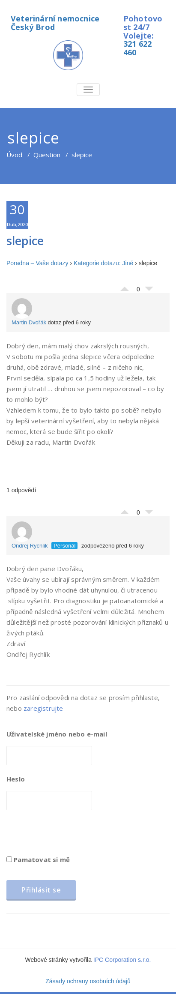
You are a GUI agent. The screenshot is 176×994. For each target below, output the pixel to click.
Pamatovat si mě (38, 859)
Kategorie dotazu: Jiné (103, 263)
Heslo (15, 779)
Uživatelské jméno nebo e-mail (56, 734)
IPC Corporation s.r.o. (122, 959)
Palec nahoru (124, 286)
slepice (25, 240)
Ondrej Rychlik (30, 535)
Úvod (14, 154)
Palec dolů (149, 291)
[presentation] (71, 835)
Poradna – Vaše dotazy (37, 263)
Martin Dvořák (29, 312)
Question (46, 154)
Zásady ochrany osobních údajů (87, 981)
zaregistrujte (43, 708)
